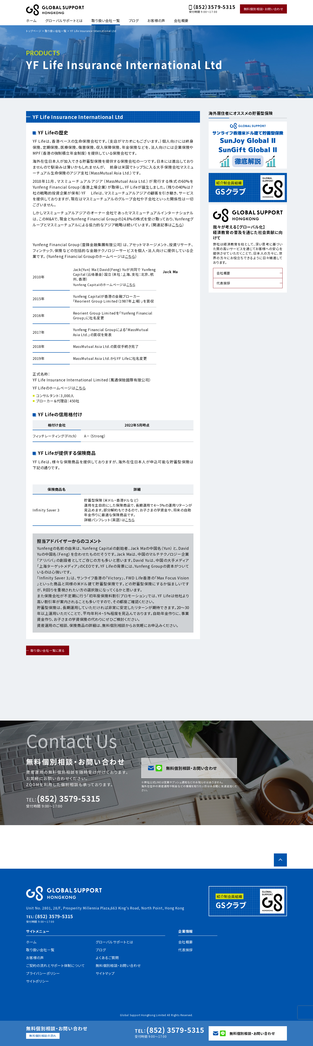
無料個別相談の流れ (42, 1036)
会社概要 (181, 20)
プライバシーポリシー (43, 973)
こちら (177, 224)
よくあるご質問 (107, 957)
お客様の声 (156, 20)
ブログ (134, 20)
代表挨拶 (223, 283)
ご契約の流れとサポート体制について (55, 965)
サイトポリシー (37, 981)
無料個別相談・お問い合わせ (263, 9)
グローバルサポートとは (64, 20)
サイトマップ (105, 973)
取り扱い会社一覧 (106, 20)
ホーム (31, 20)
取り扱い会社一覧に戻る (47, 650)
